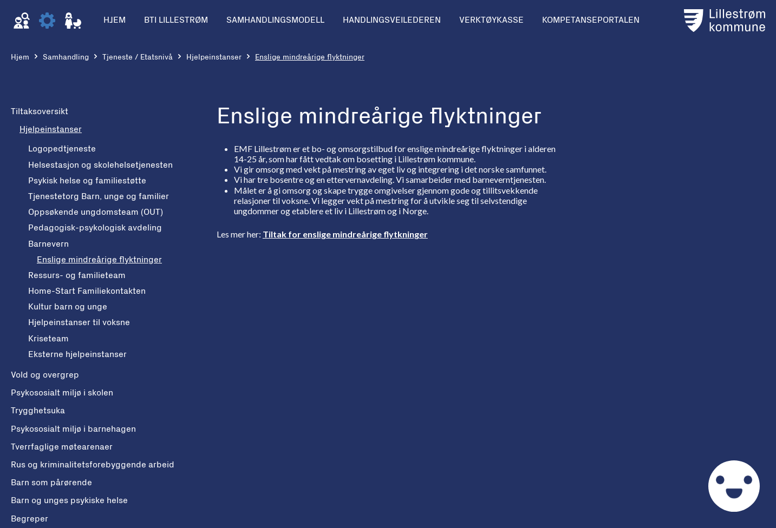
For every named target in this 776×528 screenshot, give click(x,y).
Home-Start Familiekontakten (87, 291)
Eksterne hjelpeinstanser (77, 354)
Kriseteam (48, 338)
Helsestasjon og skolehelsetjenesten (100, 165)
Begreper (29, 518)
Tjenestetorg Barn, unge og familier (98, 196)
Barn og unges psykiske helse (69, 500)
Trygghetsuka (38, 410)
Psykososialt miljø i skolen (62, 392)
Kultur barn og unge (67, 306)
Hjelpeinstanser (214, 57)
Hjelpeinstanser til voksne (79, 322)
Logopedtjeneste (62, 148)
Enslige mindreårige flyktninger (99, 259)
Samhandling (66, 57)
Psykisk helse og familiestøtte (87, 180)
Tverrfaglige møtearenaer (62, 447)
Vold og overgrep (45, 375)
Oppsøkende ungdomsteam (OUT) (95, 212)
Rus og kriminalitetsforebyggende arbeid (92, 464)
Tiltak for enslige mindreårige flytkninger (345, 234)
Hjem (20, 57)
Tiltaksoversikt (39, 111)
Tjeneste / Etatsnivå (137, 57)
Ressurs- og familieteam (77, 275)
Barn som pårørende (51, 482)
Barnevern (48, 244)
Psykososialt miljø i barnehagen (73, 429)
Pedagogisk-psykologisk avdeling (95, 227)
